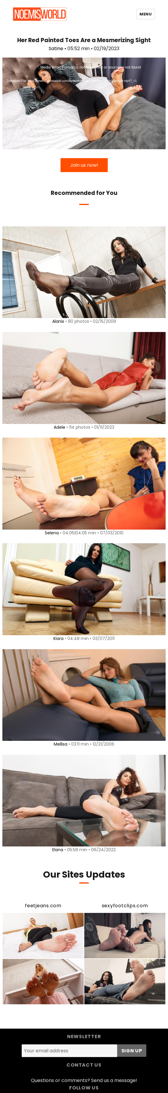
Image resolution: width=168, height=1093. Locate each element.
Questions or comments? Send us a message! (84, 1080)
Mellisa (60, 744)
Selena (52, 533)
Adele (59, 427)
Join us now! (84, 165)
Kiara (58, 638)
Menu (146, 14)
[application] (84, 103)
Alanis (58, 321)
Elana (57, 850)
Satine (56, 48)
